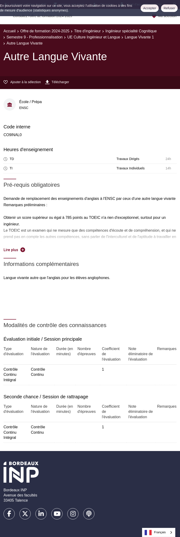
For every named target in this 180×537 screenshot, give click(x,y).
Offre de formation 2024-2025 (45, 31)
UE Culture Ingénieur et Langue (93, 37)
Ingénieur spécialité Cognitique (131, 31)
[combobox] (158, 532)
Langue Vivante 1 (139, 37)
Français (155, 532)
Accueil (10, 31)
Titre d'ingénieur (87, 31)
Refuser (169, 8)
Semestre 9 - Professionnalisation (35, 37)
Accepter (149, 8)
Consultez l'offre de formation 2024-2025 (42, 16)
